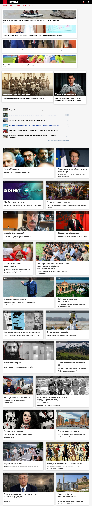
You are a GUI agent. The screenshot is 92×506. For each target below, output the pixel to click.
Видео (18, 5)
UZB (45, 2)
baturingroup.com (55, 504)
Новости (5, 5)
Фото (25, 5)
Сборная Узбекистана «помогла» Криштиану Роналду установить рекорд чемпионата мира (79, 23)
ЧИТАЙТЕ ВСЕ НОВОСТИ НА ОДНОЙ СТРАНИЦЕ (58, 101)
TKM (41, 2)
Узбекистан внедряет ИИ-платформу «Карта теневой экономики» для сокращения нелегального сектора (34, 23)
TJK (37, 2)
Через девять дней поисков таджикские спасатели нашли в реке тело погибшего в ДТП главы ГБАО (12, 23)
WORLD (50, 2)
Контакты (6, 502)
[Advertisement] (80, 87)
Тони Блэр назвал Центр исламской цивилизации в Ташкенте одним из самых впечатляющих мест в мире (56, 23)
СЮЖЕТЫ (32, 5)
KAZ (29, 2)
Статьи (12, 5)
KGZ (33, 2)
